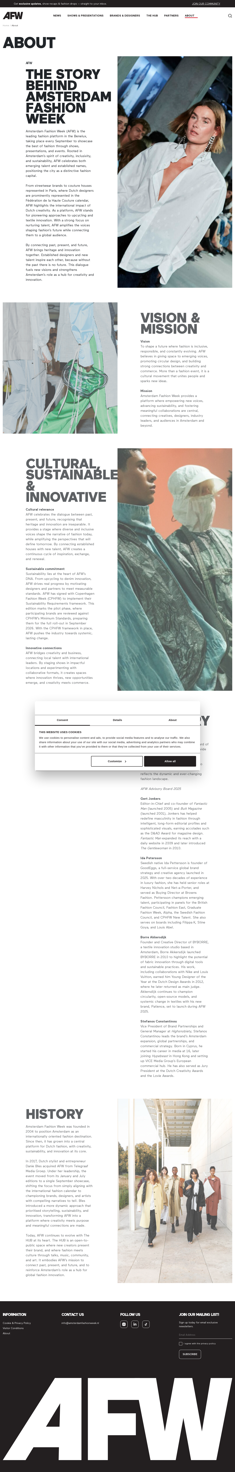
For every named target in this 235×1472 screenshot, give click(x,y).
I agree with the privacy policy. (200, 1343)
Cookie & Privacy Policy (17, 1323)
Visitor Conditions (13, 1328)
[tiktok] (146, 1324)
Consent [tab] (62, 720)
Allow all (170, 761)
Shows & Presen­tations (85, 15)
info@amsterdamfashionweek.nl (80, 1323)
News (57, 15)
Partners (171, 15)
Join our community (206, 3)
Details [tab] (117, 720)
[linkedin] (135, 1324)
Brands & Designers (125, 15)
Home (6, 25)
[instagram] (124, 1324)
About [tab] (173, 720)
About (189, 15)
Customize (117, 761)
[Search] (230, 15)
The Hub (152, 15)
